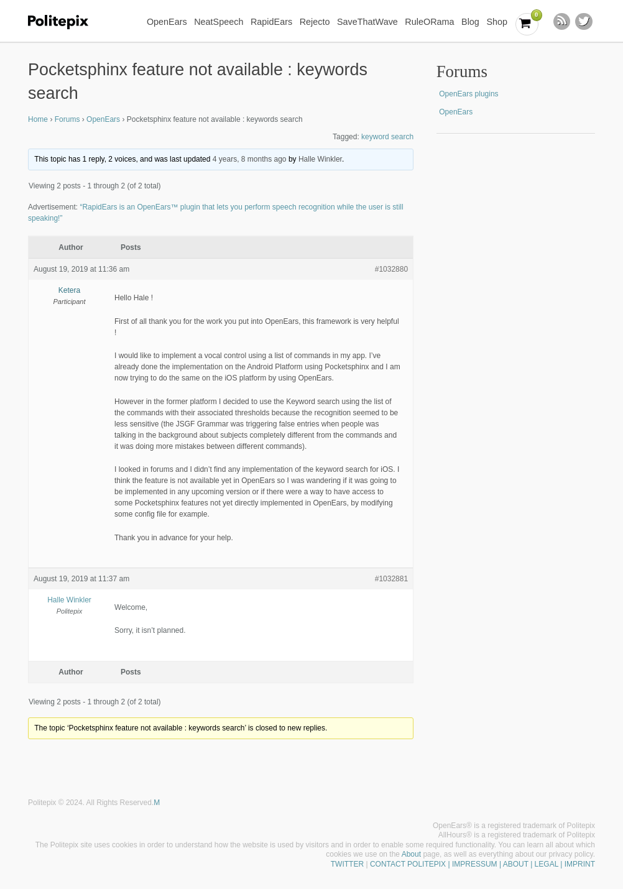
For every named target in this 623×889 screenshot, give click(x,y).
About (411, 854)
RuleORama (429, 22)
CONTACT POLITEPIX (408, 864)
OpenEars (167, 22)
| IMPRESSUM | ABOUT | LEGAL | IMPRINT (520, 864)
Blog (470, 22)
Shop (496, 22)
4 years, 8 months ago (250, 159)
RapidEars (271, 22)
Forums (67, 119)
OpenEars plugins (468, 94)
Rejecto (315, 22)
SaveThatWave (367, 22)
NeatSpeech (218, 22)
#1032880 (391, 269)
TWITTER (347, 864)
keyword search (387, 136)
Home (38, 119)
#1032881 (391, 578)
